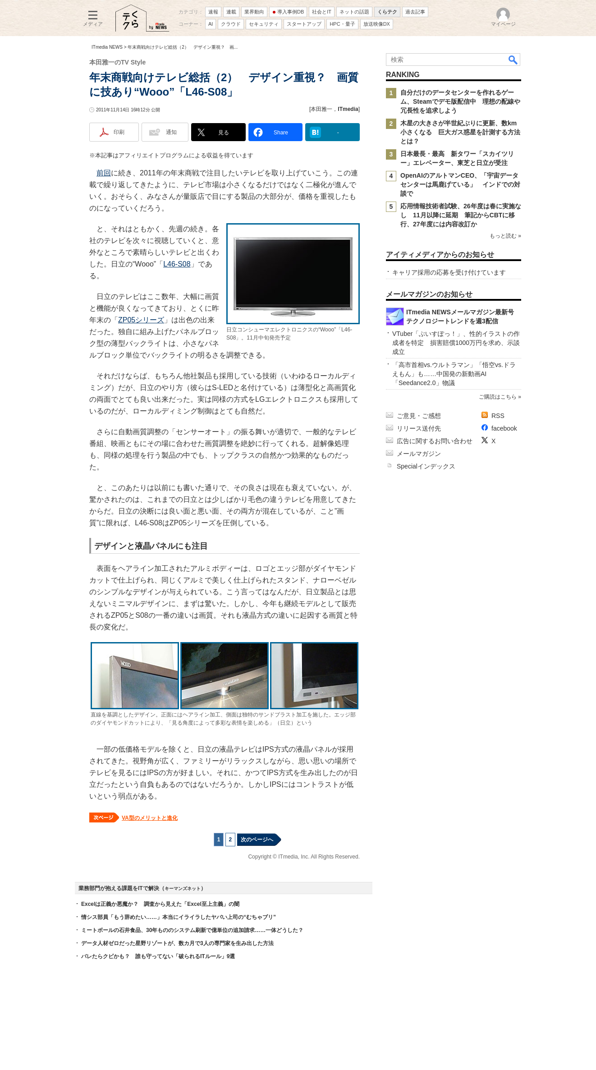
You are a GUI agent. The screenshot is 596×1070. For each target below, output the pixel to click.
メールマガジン (419, 453)
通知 (171, 132)
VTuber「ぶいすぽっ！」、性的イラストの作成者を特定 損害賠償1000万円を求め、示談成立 (456, 342)
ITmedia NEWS (107, 47)
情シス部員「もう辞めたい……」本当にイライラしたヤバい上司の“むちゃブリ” (178, 917)
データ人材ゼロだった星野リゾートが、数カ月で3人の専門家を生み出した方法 (177, 943)
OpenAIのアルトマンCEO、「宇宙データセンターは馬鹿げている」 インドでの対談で (460, 184)
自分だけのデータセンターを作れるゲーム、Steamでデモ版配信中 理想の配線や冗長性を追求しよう (460, 101)
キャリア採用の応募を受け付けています (449, 272)
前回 (103, 173)
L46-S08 (177, 264)
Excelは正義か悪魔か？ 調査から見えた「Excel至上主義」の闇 (160, 904)
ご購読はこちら (498, 397)
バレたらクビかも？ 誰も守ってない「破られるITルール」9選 (158, 956)
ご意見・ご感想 (419, 415)
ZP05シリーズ (141, 320)
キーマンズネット (183, 888)
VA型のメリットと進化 (150, 818)
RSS (497, 415)
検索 (513, 59)
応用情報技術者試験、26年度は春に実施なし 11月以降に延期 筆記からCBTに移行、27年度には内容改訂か (460, 215)
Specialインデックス (426, 466)
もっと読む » (505, 236)
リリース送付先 (419, 428)
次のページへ (257, 839)
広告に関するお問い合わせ (434, 441)
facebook (504, 428)
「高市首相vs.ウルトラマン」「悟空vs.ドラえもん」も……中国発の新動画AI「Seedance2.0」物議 (454, 373)
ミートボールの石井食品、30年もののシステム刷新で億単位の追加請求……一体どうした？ (192, 930)
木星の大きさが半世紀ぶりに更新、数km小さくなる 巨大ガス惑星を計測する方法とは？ (460, 132)
